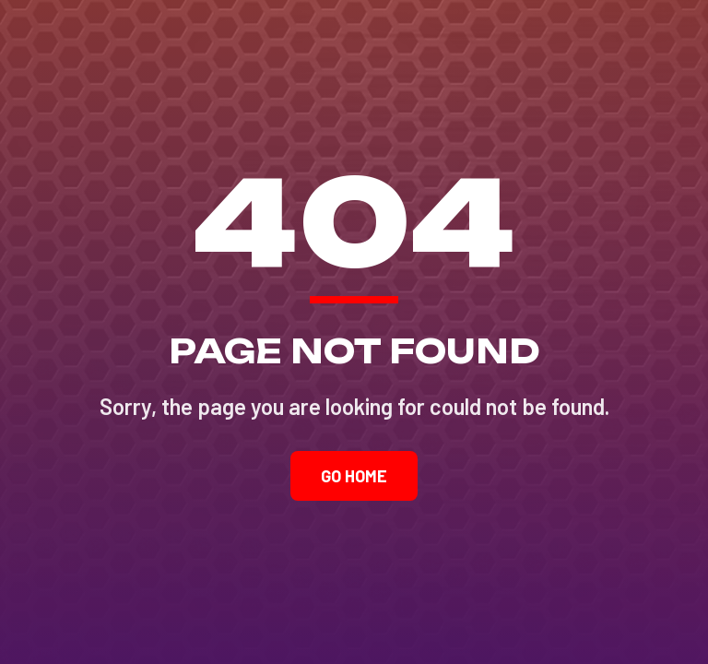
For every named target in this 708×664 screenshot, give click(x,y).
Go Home (354, 476)
